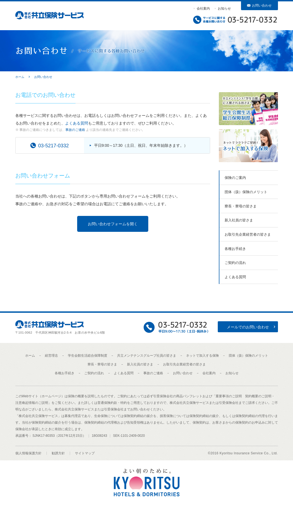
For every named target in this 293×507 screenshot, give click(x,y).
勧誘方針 (58, 453)
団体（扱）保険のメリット (246, 192)
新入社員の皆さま (239, 220)
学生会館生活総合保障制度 (87, 355)
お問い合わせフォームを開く (113, 224)
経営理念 (51, 355)
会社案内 (203, 8)
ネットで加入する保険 (202, 355)
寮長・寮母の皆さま (241, 206)
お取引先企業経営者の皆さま (248, 234)
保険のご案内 (235, 178)
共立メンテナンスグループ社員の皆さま (146, 355)
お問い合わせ (262, 5)
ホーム (30, 355)
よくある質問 (76, 123)
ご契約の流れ (235, 263)
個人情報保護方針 (28, 453)
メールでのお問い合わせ (248, 327)
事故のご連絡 (75, 130)
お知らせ (224, 8)
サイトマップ (85, 453)
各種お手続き (235, 249)
